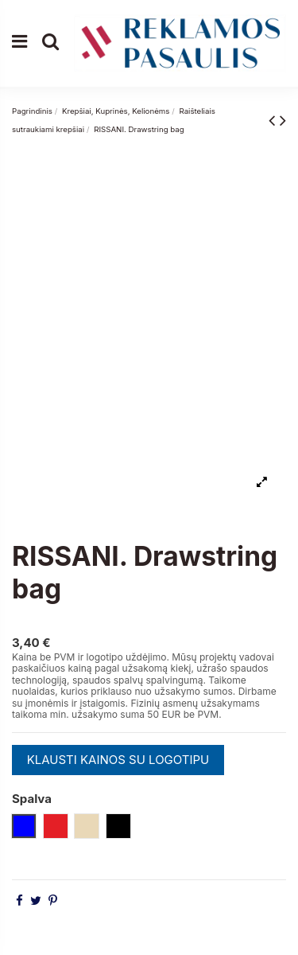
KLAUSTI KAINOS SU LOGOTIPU (118, 759)
